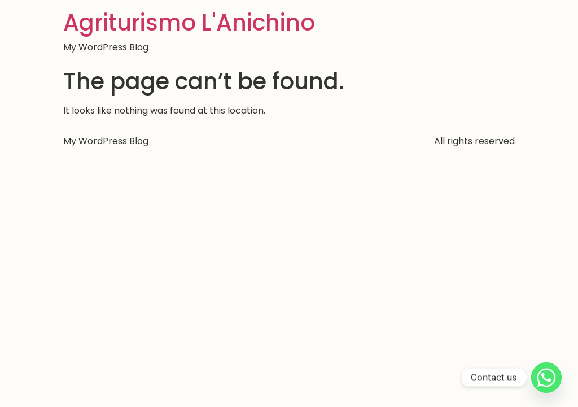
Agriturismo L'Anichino (189, 22)
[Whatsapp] (546, 377)
